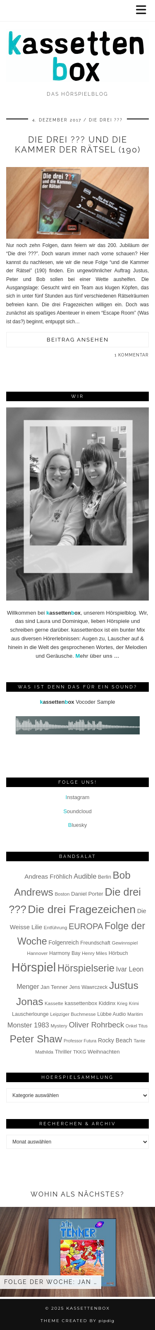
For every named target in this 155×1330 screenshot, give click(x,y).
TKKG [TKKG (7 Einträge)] (79, 1051)
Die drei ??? (106, 120)
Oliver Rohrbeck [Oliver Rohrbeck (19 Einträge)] (96, 1024)
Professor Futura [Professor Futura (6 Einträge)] (80, 1040)
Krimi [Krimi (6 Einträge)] (134, 1003)
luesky (77, 825)
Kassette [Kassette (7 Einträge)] (54, 1003)
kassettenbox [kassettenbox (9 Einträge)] (81, 1003)
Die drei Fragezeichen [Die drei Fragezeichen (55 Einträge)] (82, 909)
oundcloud (77, 811)
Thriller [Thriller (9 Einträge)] (63, 1052)
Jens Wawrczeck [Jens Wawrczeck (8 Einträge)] (88, 987)
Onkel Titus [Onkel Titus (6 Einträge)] (137, 1025)
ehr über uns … (97, 656)
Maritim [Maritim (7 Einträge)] (135, 1014)
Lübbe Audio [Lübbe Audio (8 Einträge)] (111, 1014)
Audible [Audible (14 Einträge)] (85, 876)
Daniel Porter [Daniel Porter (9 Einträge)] (87, 894)
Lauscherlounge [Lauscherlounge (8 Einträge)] (30, 1014)
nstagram (78, 797)
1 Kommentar (131, 355)
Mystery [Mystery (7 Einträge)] (58, 1025)
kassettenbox (88, 1308)
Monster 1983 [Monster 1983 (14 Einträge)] (28, 1025)
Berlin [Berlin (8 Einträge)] (104, 877)
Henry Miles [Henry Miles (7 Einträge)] (94, 953)
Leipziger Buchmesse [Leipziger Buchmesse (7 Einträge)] (72, 1014)
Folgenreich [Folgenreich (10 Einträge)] (63, 942)
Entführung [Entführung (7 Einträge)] (55, 927)
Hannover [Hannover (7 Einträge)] (37, 953)
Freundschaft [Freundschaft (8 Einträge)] (95, 943)
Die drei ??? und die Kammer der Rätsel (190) (78, 145)
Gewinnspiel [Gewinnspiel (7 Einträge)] (125, 942)
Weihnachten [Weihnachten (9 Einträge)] (104, 1052)
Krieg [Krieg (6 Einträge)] (122, 1003)
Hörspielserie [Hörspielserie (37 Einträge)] (85, 968)
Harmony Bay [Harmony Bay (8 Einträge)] (64, 953)
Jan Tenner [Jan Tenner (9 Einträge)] (54, 987)
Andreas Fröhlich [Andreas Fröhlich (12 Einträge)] (48, 876)
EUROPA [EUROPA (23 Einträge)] (86, 926)
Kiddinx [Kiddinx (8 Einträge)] (107, 1003)
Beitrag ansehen (78, 340)
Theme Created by (77, 1320)
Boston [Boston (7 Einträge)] (62, 894)
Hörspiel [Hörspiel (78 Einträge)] (34, 967)
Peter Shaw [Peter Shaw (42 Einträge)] (36, 1038)
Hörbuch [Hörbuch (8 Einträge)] (118, 953)
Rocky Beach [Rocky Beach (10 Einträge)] (115, 1040)
